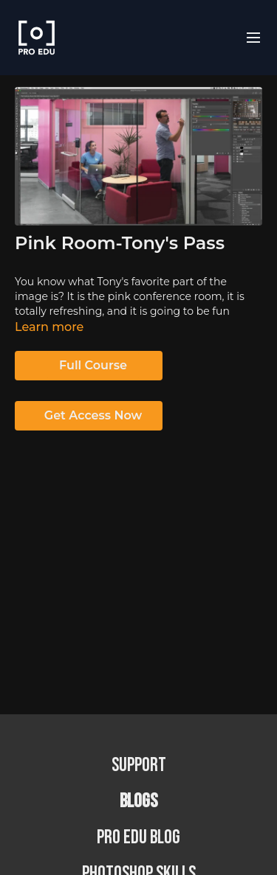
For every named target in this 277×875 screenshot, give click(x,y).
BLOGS (138, 801)
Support (139, 765)
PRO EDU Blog (138, 837)
